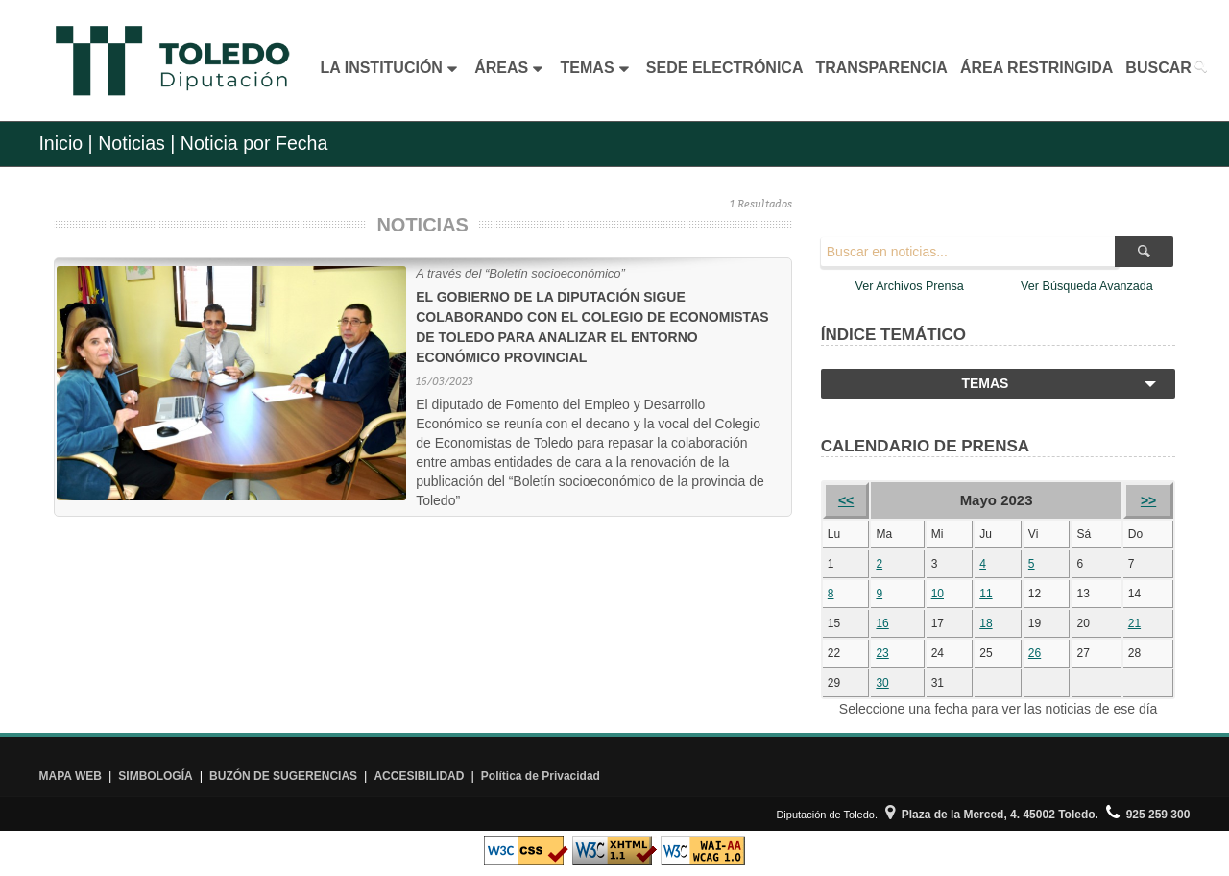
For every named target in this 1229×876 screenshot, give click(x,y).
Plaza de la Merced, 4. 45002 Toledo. (991, 814)
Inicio (60, 143)
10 (937, 593)
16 (882, 623)
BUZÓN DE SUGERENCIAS (283, 776)
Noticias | (136, 143)
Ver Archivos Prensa (909, 286)
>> (1148, 500)
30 (882, 683)
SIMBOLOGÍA (155, 776)
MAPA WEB (70, 776)
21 (1134, 623)
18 (985, 623)
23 (882, 653)
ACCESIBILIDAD (419, 776)
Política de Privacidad (540, 776)
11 (985, 593)
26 (1034, 653)
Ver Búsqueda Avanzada (1087, 286)
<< (846, 500)
